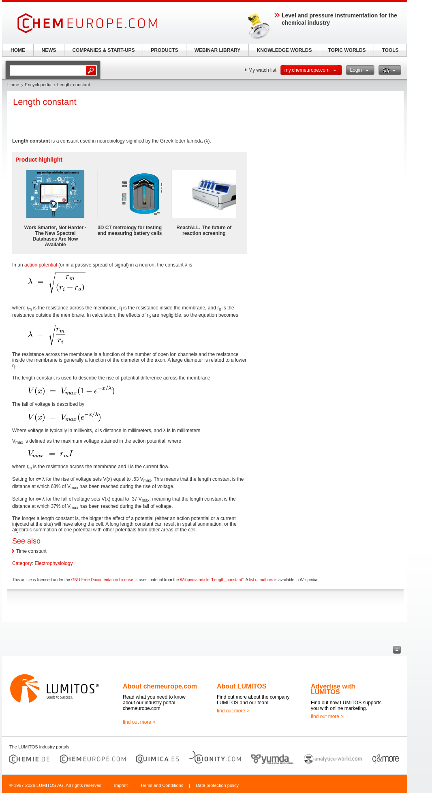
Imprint (121, 785)
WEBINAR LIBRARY (218, 50)
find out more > (139, 722)
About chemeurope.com (160, 686)
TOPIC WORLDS (347, 50)
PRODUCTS (164, 50)
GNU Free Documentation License (102, 580)
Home (13, 84)
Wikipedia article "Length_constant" (212, 580)
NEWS (49, 50)
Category (22, 563)
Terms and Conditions (161, 785)
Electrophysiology (53, 563)
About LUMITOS (241, 686)
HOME (18, 50)
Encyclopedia (38, 84)
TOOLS (390, 50)
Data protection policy (217, 785)
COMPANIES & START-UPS (103, 50)
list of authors (261, 580)
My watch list (262, 70)
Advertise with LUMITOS (333, 689)
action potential (40, 265)
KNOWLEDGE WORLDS (284, 50)
